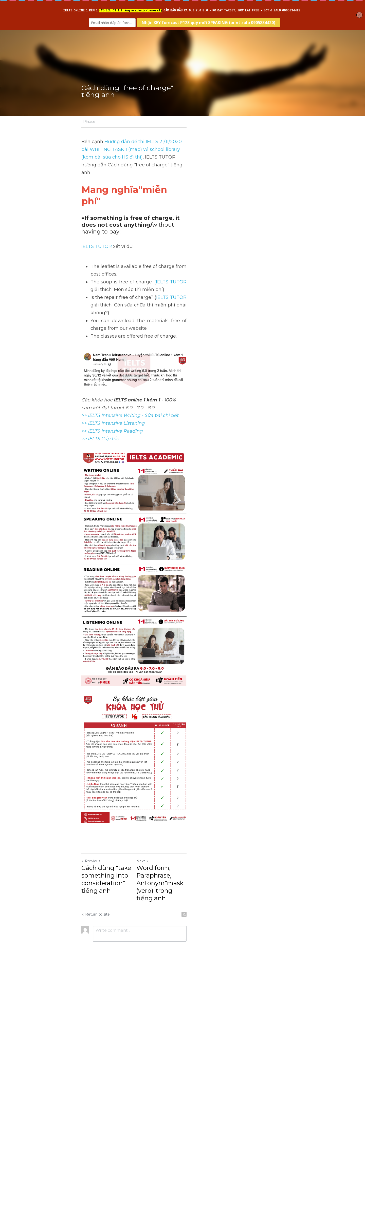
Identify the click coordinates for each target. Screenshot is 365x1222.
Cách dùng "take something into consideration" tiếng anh (131, 1137)
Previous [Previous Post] (91, 1126)
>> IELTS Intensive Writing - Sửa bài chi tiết (130, 347)
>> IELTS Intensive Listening (113, 355)
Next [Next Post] (191, 1126)
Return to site (96, 1164)
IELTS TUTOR (97, 213)
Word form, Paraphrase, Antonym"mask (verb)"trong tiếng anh (227, 1141)
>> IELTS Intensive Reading (112, 362)
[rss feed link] (280, 1164)
